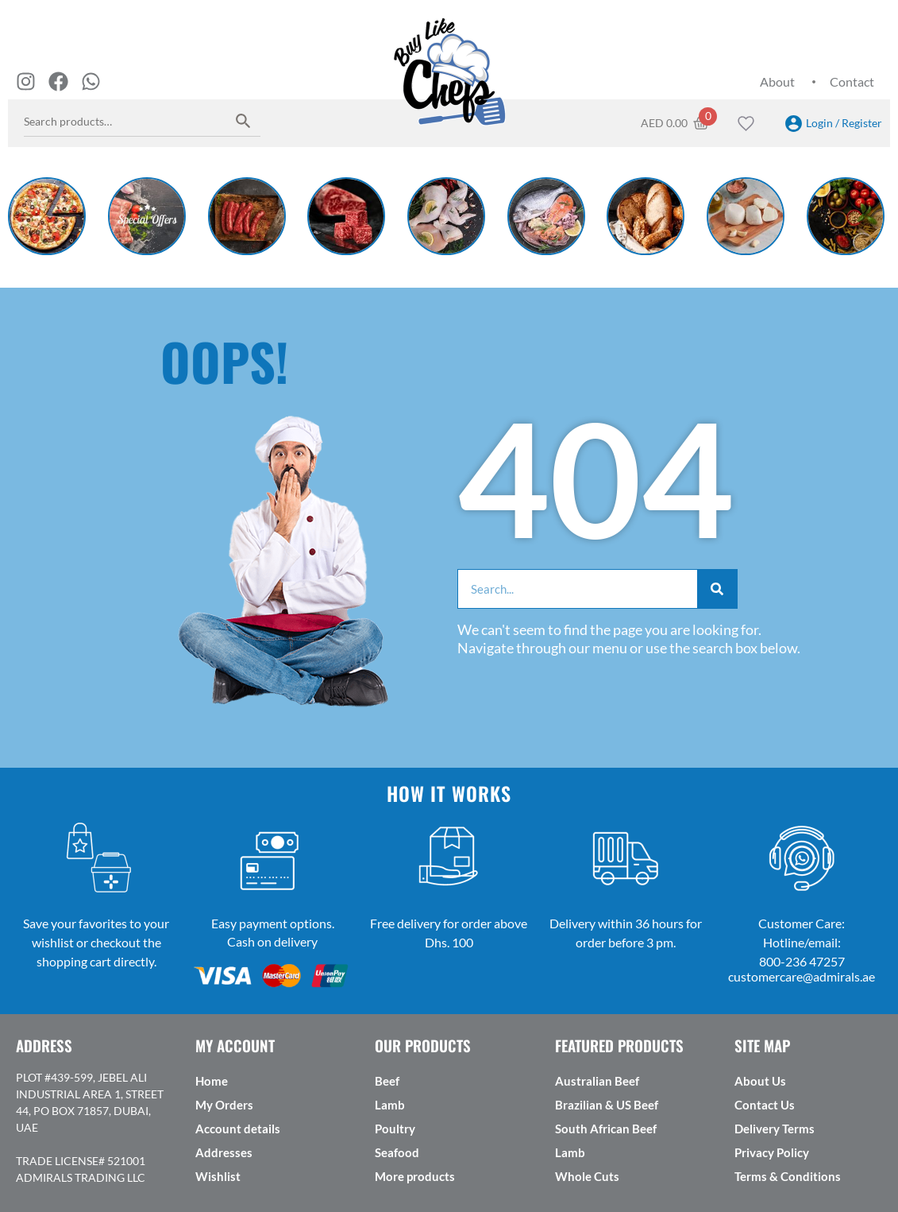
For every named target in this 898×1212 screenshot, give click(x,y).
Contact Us (764, 1105)
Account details (237, 1128)
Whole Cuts (587, 1176)
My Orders (224, 1105)
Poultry (395, 1128)
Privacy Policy (771, 1152)
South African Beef (606, 1128)
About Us (760, 1081)
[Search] (717, 589)
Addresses (223, 1152)
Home (211, 1081)
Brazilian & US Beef (606, 1105)
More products (415, 1176)
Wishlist (218, 1176)
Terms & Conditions (787, 1176)
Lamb (390, 1105)
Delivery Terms (774, 1128)
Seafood (397, 1152)
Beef (387, 1081)
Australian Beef (597, 1081)
